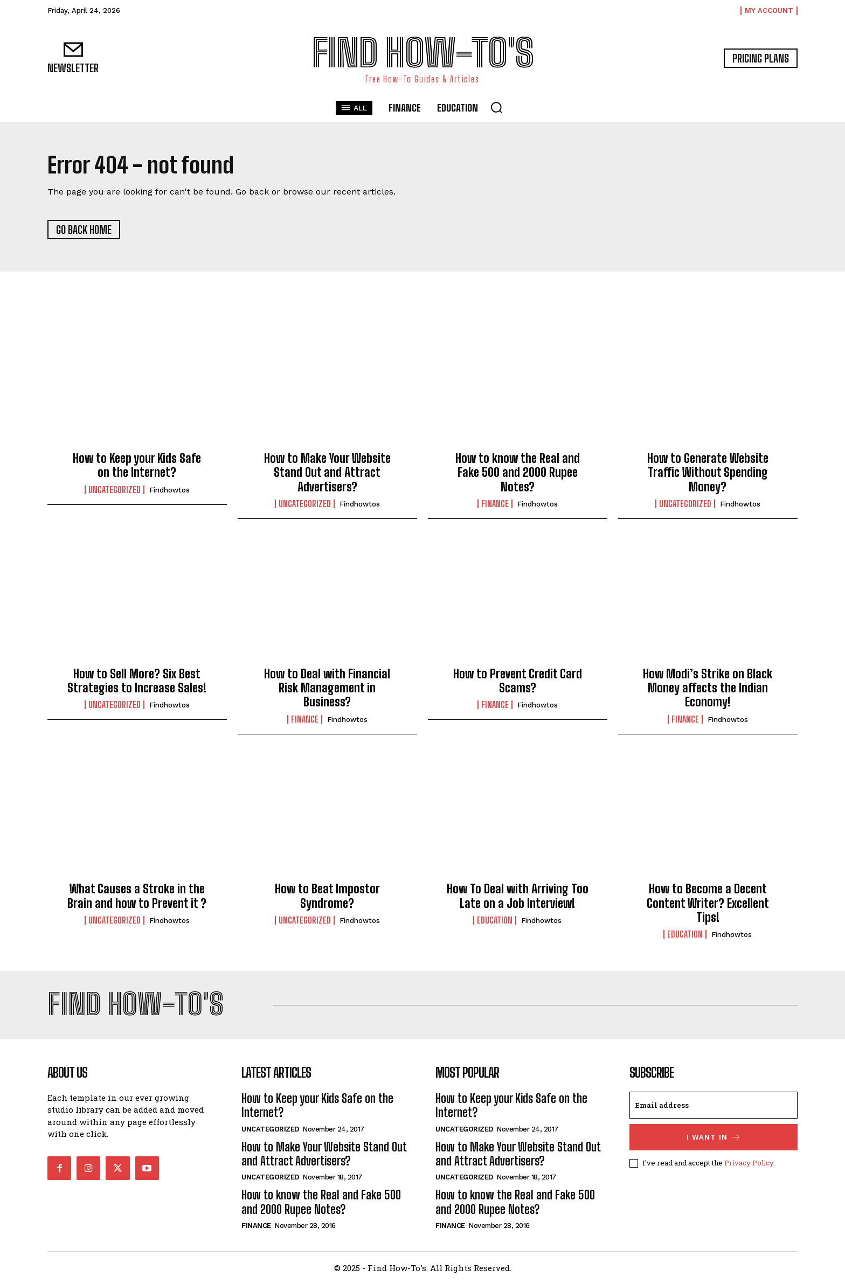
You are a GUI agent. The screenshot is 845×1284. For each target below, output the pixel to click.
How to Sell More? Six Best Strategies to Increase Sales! (136, 681)
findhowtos (169, 490)
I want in (714, 1138)
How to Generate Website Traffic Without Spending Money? (707, 473)
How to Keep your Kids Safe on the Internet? (137, 466)
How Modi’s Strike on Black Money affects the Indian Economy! (707, 688)
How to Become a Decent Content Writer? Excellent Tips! (708, 903)
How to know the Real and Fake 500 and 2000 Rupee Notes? (517, 473)
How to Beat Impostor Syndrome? (327, 896)
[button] (496, 107)
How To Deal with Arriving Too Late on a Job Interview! (517, 896)
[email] (713, 1105)
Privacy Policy (748, 1163)
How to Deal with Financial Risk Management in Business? (327, 688)
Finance (495, 504)
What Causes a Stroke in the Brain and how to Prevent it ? (136, 896)
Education (494, 920)
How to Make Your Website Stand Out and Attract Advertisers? (327, 473)
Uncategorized (114, 489)
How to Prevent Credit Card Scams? (517, 681)
